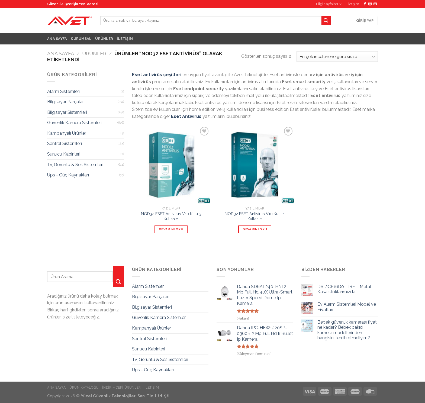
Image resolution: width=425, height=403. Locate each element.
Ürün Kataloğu (84, 387)
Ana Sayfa (57, 39)
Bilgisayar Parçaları (66, 101)
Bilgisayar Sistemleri (67, 112)
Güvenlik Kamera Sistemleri (74, 122)
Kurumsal (81, 39)
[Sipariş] (337, 56)
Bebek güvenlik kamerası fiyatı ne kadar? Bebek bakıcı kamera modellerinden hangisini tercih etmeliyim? (347, 330)
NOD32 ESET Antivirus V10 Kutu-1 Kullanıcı (255, 216)
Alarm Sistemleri (63, 91)
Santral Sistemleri (64, 143)
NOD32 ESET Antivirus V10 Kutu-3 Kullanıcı (171, 216)
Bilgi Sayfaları (329, 4)
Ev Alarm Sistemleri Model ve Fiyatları (346, 307)
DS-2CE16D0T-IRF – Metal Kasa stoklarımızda (344, 289)
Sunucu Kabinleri (63, 154)
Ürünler (104, 39)
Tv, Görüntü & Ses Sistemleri (75, 164)
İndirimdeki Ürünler (121, 387)
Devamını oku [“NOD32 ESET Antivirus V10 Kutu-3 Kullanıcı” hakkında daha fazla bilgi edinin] (171, 229)
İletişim (353, 4)
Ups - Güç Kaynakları (68, 175)
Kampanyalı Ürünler (66, 133)
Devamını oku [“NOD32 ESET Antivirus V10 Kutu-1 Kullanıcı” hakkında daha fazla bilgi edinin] (255, 229)
